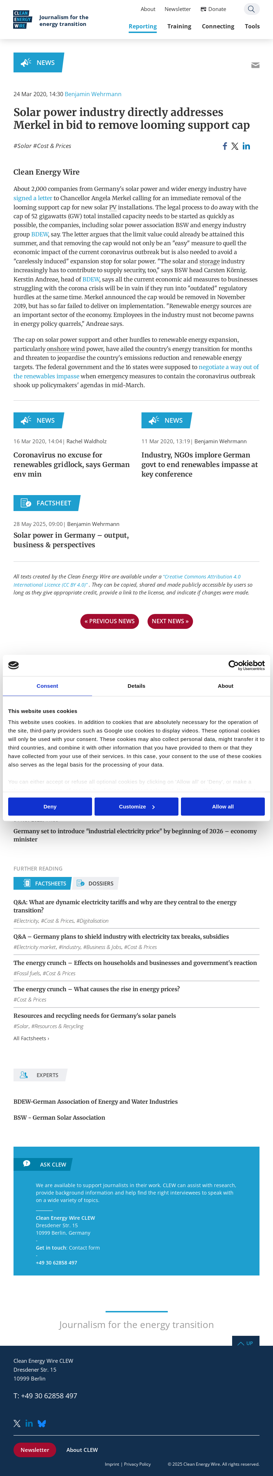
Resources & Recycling (59, 1026)
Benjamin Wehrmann (93, 94)
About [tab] (226, 686)
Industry (71, 946)
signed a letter (33, 198)
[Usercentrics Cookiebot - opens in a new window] (234, 665)
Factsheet (54, 503)
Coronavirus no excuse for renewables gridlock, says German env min (72, 464)
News (46, 62)
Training (179, 27)
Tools (252, 27)
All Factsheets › (31, 1038)
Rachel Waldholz (86, 441)
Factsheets (50, 883)
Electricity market (36, 946)
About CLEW (82, 1449)
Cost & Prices (54, 146)
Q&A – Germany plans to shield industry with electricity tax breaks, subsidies (121, 936)
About (147, 9)
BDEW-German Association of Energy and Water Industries (96, 1101)
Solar (24, 146)
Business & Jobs (103, 946)
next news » (170, 621)
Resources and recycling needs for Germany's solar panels (95, 1015)
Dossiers (101, 883)
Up (249, 1343)
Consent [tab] (47, 686)
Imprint (112, 1464)
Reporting (142, 27)
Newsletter (177, 9)
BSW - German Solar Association (59, 1117)
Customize (137, 806)
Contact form (84, 1247)
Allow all (223, 806)
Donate (217, 9)
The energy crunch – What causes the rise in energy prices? (97, 989)
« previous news (110, 621)
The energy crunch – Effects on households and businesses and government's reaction (135, 962)
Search (251, 9)
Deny (50, 806)
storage (209, 261)
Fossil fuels (28, 973)
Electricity (27, 920)
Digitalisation (94, 920)
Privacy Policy (137, 1464)
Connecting (218, 27)
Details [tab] (136, 686)
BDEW (39, 234)
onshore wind (66, 348)
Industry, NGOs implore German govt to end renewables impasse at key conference (199, 464)
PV (113, 207)
